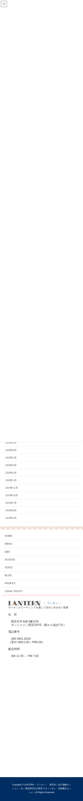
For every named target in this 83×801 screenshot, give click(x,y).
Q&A (7, 551)
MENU (8, 543)
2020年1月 (11, 480)
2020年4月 (11, 465)
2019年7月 (11, 503)
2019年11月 (11, 488)
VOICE (9, 567)
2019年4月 (11, 510)
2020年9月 (11, 442)
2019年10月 (11, 495)
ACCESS (10, 559)
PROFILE (10, 583)
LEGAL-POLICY (14, 591)
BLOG (8, 575)
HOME (8, 535)
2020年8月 (11, 450)
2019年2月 (11, 518)
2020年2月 (11, 472)
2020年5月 (11, 457)
